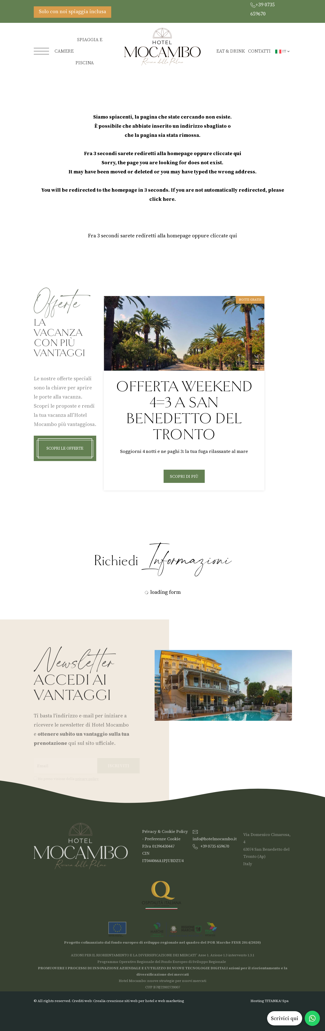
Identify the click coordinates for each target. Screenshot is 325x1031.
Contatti (259, 51)
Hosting (257, 1000)
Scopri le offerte (64, 453)
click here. (162, 199)
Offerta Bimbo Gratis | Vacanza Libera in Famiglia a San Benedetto (184, 411)
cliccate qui (227, 153)
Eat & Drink (230, 51)
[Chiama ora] (270, 9)
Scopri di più (184, 484)
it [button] (282, 51)
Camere (64, 51)
